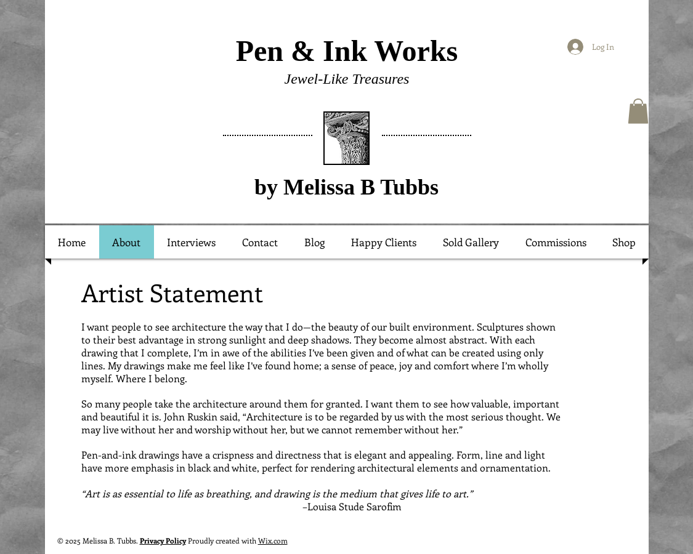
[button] (638, 111)
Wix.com (273, 540)
